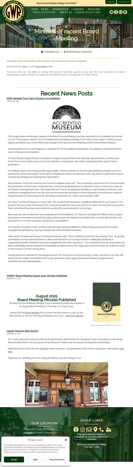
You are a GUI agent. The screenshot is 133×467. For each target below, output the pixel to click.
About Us (65, 12)
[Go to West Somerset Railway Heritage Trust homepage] (13, 12)
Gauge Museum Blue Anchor (22, 331)
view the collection (74, 315)
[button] (65, 440)
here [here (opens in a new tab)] (24, 66)
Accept (14, 459)
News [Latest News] (45, 9)
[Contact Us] (101, 429)
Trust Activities (45, 12)
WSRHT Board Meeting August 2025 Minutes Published (37, 275)
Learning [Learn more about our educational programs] (78, 9)
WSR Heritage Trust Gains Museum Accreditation (33, 98)
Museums (94, 9)
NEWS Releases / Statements (79, 51)
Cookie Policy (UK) (88, 12)
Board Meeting (32, 312)
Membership (61, 9)
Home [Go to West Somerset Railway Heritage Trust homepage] (35, 9)
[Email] (121, 12)
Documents (41, 66)
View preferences (56, 459)
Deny (35, 459)
